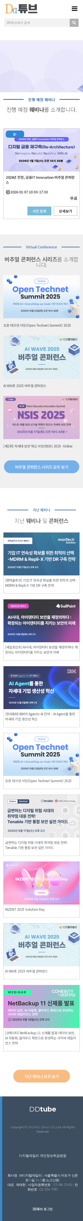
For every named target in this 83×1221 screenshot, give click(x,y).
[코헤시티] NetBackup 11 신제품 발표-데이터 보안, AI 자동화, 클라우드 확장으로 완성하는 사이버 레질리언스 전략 (40, 1037)
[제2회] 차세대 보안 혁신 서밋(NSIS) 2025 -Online (38, 446)
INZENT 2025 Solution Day (24, 909)
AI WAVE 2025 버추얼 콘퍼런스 (24, 385)
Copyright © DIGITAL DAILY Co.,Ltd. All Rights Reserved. (42, 1129)
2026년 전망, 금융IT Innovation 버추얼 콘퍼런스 (40, 180)
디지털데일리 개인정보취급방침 (42, 1155)
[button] (41, 472)
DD (42, 1109)
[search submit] (74, 23)
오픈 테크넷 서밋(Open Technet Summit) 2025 (37, 325)
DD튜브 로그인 (43, 1209)
